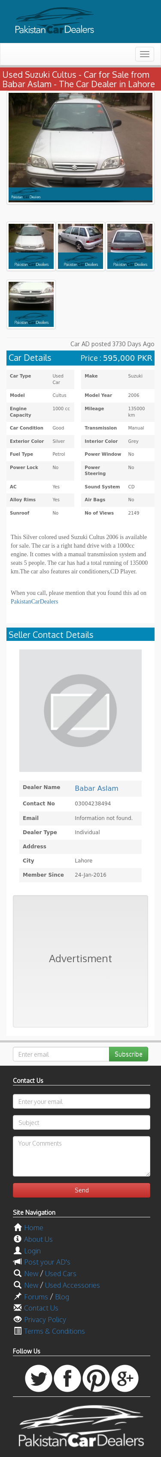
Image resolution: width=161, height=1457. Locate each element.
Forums (36, 1296)
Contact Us (41, 1308)
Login (32, 1251)
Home (33, 1227)
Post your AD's (47, 1262)
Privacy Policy (45, 1319)
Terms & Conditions (54, 1331)
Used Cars (60, 1273)
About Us (38, 1239)
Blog (62, 1296)
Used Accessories (72, 1285)
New (31, 1273)
